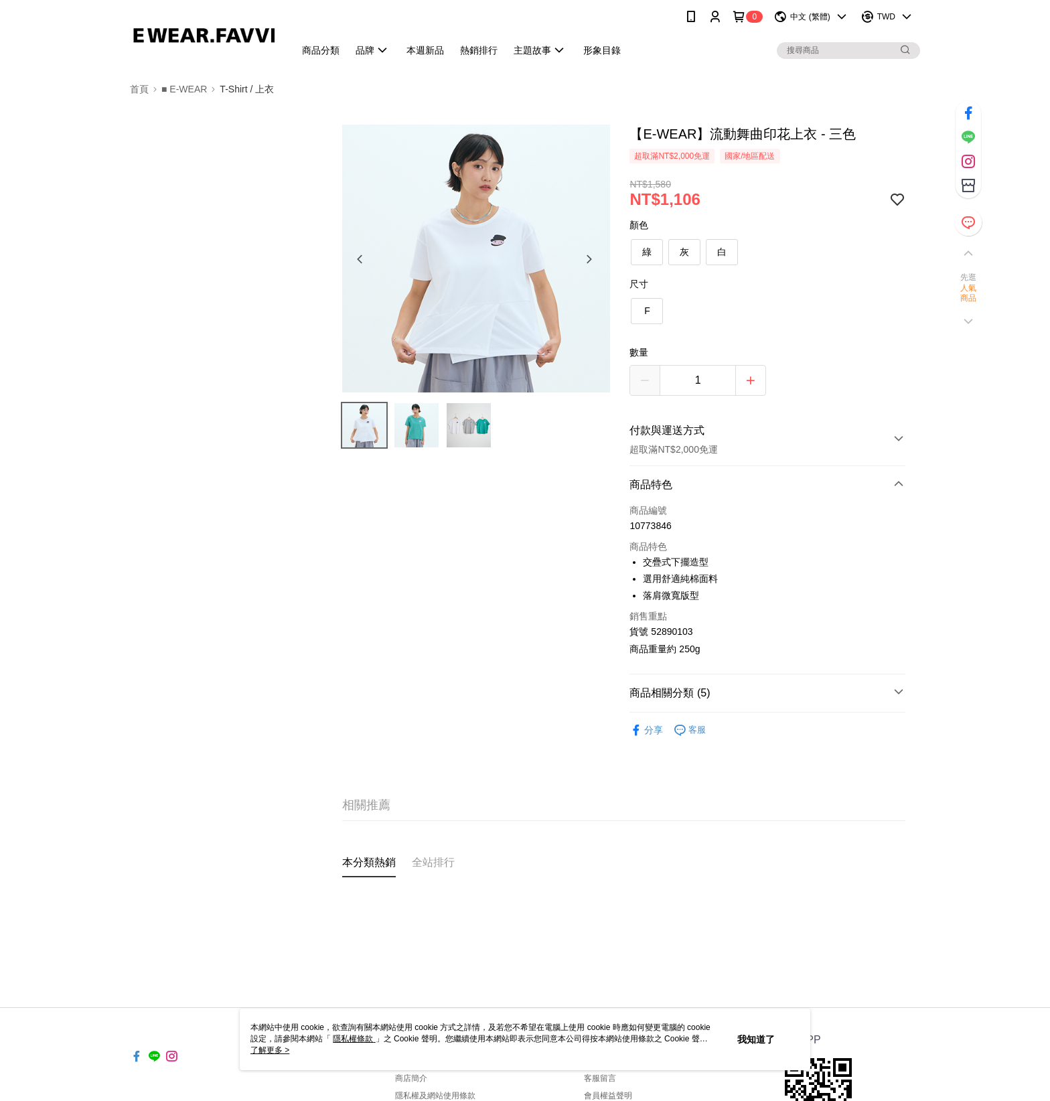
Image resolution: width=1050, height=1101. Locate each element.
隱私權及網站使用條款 (435, 1095)
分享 (646, 730)
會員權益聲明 (608, 1095)
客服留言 (600, 1078)
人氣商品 (968, 293)
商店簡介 (411, 1078)
